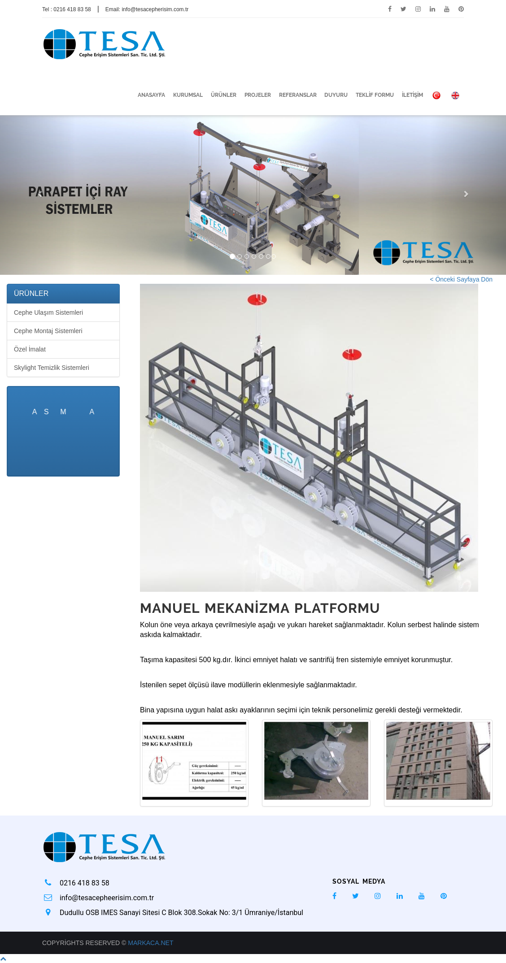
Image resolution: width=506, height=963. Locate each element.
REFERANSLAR (298, 95)
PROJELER (257, 95)
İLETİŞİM (412, 95)
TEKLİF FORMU (375, 95)
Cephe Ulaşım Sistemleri (48, 312)
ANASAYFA (151, 95)
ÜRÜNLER (223, 95)
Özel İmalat (30, 349)
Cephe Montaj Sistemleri (48, 330)
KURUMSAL (188, 95)
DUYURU (336, 95)
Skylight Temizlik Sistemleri (51, 367)
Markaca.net (150, 942)
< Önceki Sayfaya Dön (461, 279)
